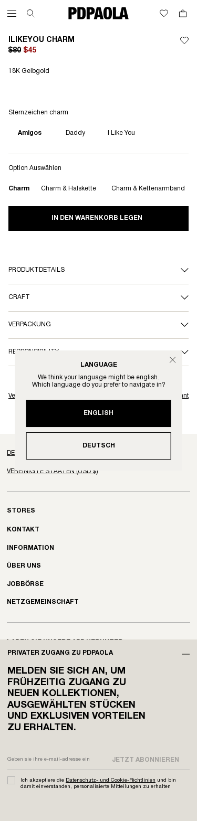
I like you (121, 133)
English (98, 413)
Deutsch (98, 446)
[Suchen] (31, 13)
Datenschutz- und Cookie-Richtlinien (110, 780)
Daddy (75, 133)
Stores (21, 511)
